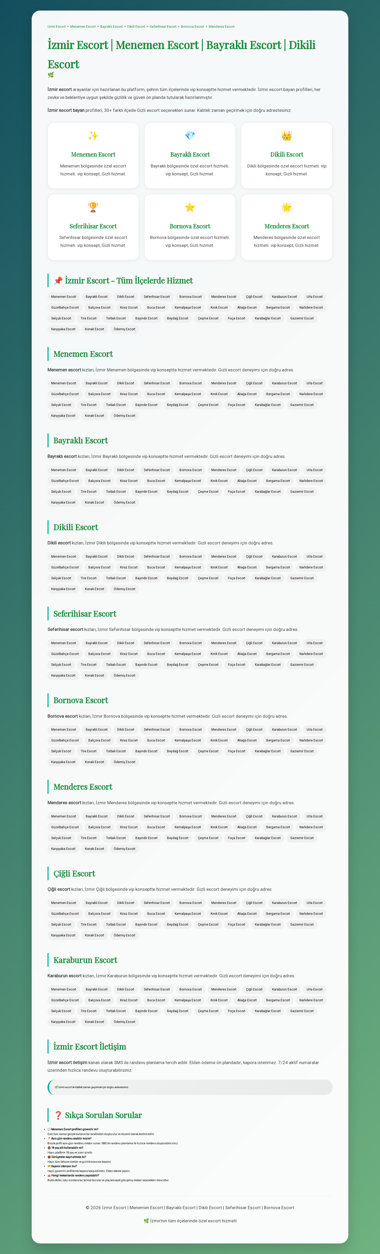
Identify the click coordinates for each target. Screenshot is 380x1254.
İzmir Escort (57, 26)
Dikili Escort (136, 26)
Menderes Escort (222, 26)
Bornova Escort (192, 26)
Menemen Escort (83, 26)
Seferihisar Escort (163, 26)
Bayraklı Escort (111, 26)
